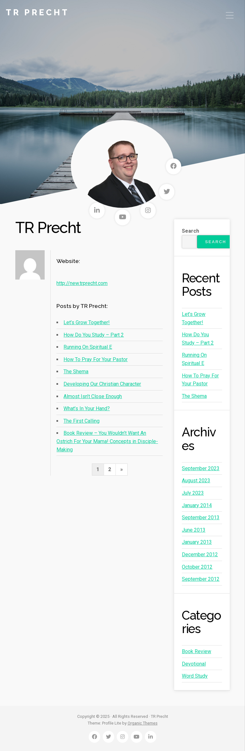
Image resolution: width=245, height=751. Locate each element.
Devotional (194, 664)
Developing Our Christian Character (102, 384)
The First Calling (81, 421)
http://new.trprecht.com (82, 283)
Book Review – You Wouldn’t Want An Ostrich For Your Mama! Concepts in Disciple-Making (107, 441)
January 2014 (197, 505)
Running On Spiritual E (87, 347)
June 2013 (193, 530)
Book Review (196, 651)
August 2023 (196, 481)
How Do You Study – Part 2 (93, 335)
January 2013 (197, 542)
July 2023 (193, 493)
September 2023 (200, 468)
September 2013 (200, 517)
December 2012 (200, 554)
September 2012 (200, 579)
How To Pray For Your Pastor (95, 359)
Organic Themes (143, 723)
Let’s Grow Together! (86, 322)
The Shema (75, 371)
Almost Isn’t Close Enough (92, 396)
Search (190, 231)
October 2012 (197, 567)
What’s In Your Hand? (86, 408)
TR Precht (37, 12)
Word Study (195, 676)
